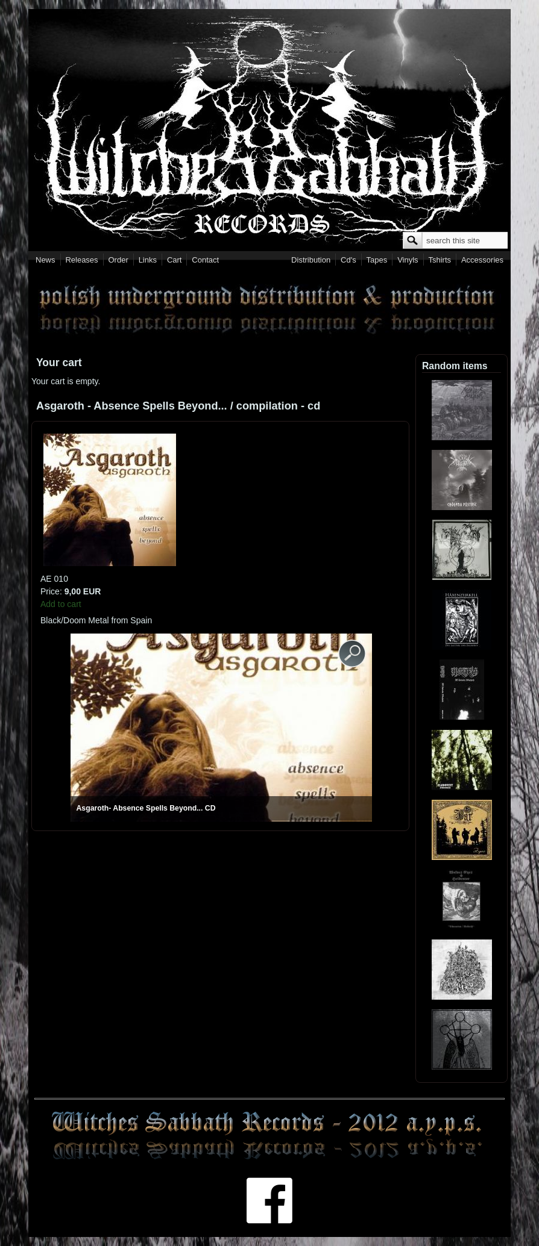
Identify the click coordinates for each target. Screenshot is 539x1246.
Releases (81, 259)
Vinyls (407, 259)
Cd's (348, 259)
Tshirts (439, 259)
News (45, 259)
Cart (174, 259)
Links (148, 259)
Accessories (482, 259)
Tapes (377, 259)
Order (118, 259)
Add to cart (60, 604)
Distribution (310, 259)
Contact (205, 259)
